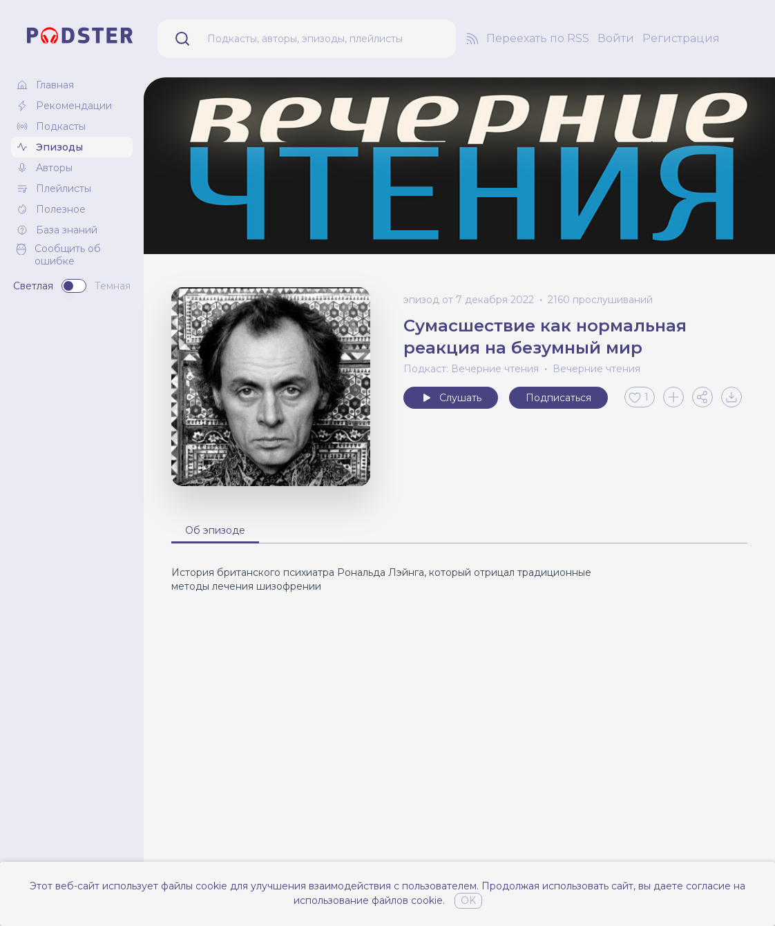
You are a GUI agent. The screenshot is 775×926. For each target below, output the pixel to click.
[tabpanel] (459, 579)
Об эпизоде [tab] (215, 530)
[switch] (73, 286)
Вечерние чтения (596, 369)
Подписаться (558, 398)
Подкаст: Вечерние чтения (471, 369)
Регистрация (681, 38)
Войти (615, 38)
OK (468, 900)
